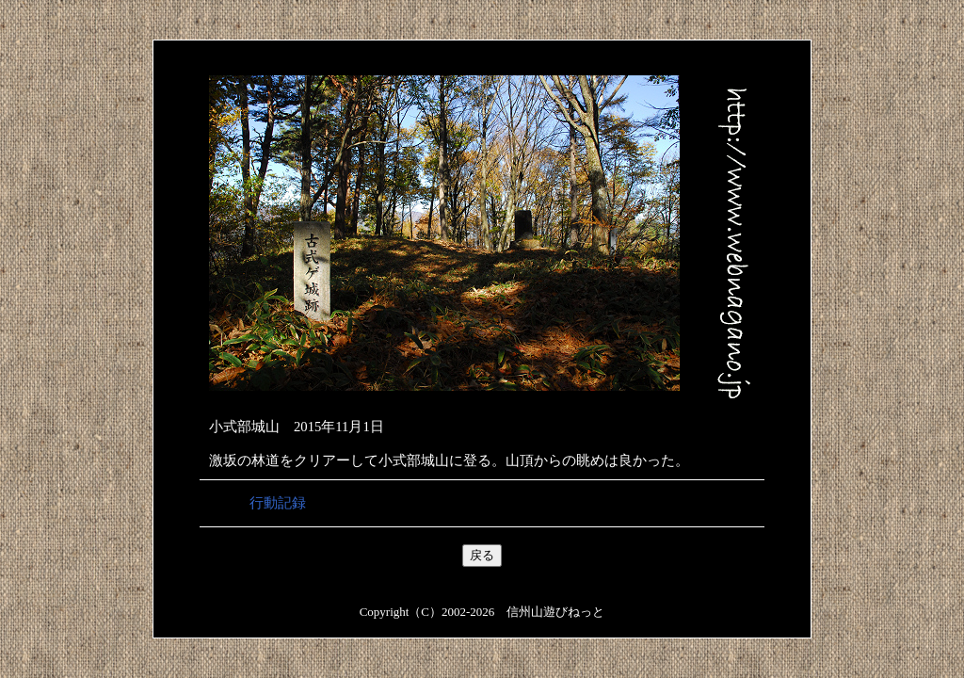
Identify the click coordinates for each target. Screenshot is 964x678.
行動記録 (277, 502)
